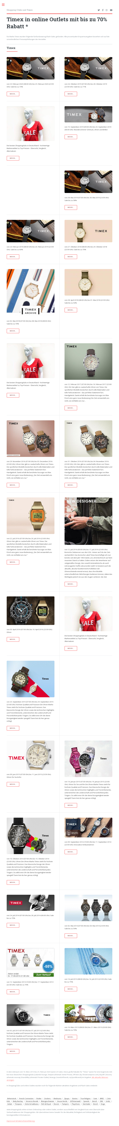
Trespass (18, 1104)
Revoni (56, 1104)
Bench (94, 1101)
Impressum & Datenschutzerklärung (21, 1121)
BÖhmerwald (75, 1101)
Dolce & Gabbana (31, 1104)
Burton (75, 1098)
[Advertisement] (30, 188)
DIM (101, 1101)
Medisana (57, 1098)
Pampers (65, 1104)
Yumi (95, 1098)
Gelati (9, 1104)
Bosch (95, 1104)
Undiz (108, 1101)
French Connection (26, 1098)
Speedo (86, 1101)
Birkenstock (11, 1098)
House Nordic (62, 1101)
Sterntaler (86, 1104)
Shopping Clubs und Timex (20, 10)
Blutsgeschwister (47, 1101)
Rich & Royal (46, 1104)
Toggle (4, 4)
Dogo (103, 1104)
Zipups (66, 1098)
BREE (102, 1098)
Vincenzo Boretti (32, 1101)
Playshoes (76, 1104)
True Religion (85, 1098)
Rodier (38, 1098)
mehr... (13, 94)
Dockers (47, 1098)
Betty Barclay (18, 1101)
